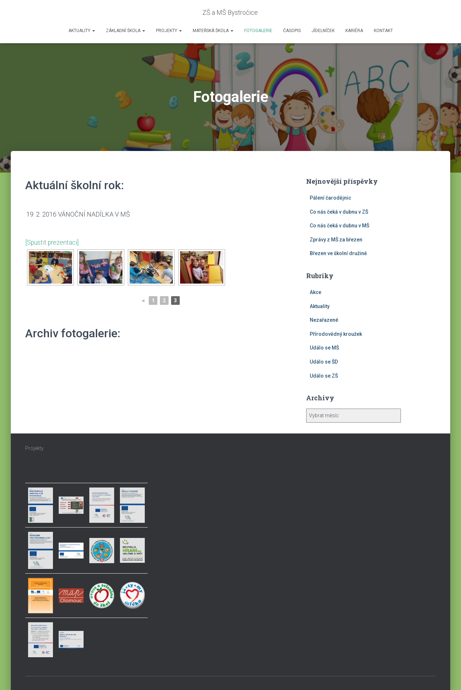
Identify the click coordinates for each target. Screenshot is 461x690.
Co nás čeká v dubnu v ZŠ (339, 212)
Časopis (292, 30)
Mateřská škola (213, 30)
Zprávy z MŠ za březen (336, 239)
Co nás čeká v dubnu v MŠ (339, 225)
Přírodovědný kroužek (336, 334)
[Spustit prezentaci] (52, 242)
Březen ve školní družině (338, 253)
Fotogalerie (258, 30)
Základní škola (125, 30)
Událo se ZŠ (324, 376)
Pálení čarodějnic (330, 198)
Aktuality (81, 30)
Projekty (169, 30)
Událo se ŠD (324, 362)
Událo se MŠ (324, 348)
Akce (315, 292)
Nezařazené (324, 320)
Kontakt (383, 30)
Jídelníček (323, 30)
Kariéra (354, 30)
